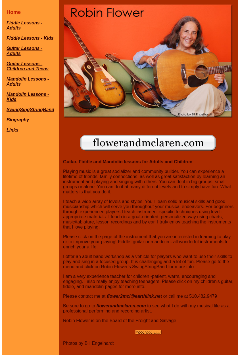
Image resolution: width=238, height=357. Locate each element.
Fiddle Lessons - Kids (30, 38)
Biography (18, 119)
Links (12, 130)
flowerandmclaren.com (121, 305)
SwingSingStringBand (30, 109)
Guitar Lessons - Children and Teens (28, 66)
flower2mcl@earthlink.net (134, 296)
